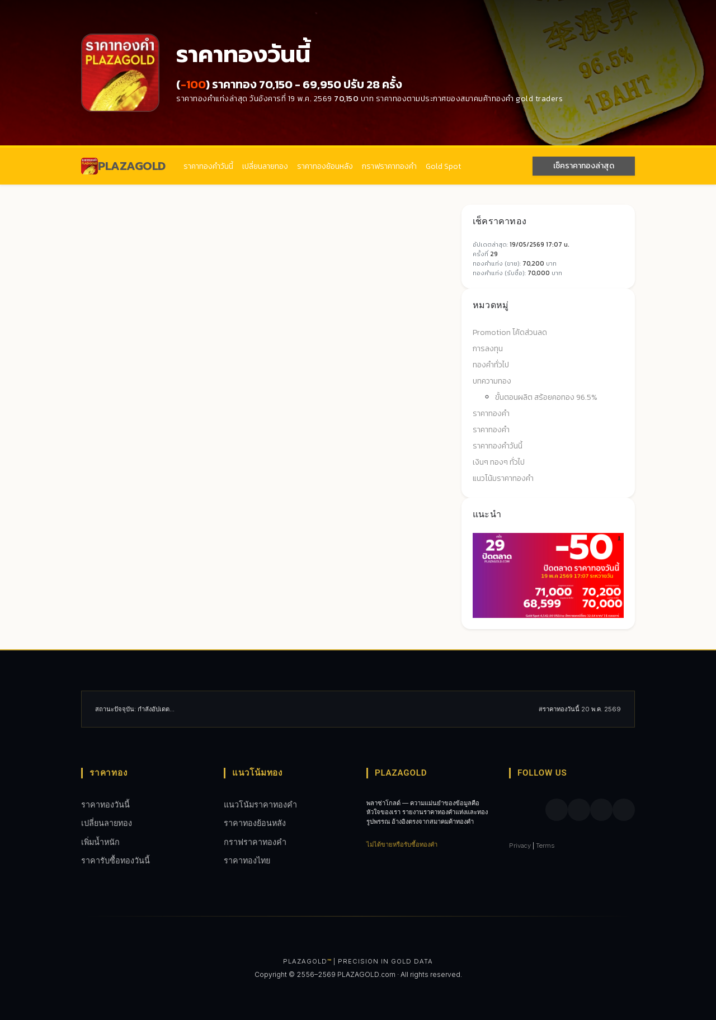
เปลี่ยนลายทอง (265, 166)
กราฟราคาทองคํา (389, 166)
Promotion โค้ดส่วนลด (510, 332)
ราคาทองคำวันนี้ (208, 166)
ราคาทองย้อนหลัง (325, 166)
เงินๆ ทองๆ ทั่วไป (499, 462)
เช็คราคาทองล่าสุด (583, 166)
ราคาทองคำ (491, 413)
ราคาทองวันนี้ (105, 804)
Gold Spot (443, 166)
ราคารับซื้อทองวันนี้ (115, 860)
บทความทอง (492, 381)
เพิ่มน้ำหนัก (100, 842)
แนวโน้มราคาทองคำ (503, 478)
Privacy (520, 845)
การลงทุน (488, 349)
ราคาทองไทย (247, 860)
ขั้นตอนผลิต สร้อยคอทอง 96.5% (546, 397)
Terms (545, 845)
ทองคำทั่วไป (491, 365)
